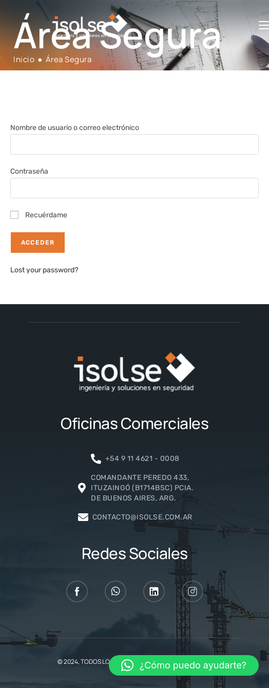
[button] (184, 665)
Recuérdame (38, 215)
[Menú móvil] (264, 25)
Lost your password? (44, 270)
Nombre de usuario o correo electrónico (74, 127)
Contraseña (29, 171)
